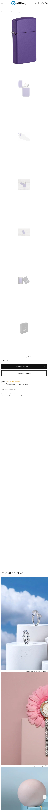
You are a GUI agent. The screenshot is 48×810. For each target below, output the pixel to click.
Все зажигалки (5, 12)
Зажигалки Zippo (16, 12)
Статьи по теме (12, 573)
